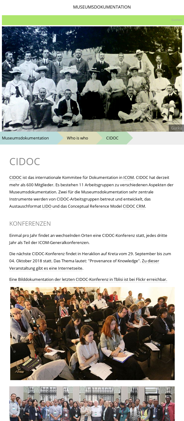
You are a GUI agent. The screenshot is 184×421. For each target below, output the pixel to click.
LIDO (46, 206)
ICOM (128, 177)
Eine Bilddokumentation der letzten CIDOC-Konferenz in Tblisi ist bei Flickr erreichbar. (88, 279)
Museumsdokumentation (25, 138)
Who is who (77, 138)
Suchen (176, 20)
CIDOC (112, 138)
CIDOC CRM (134, 206)
